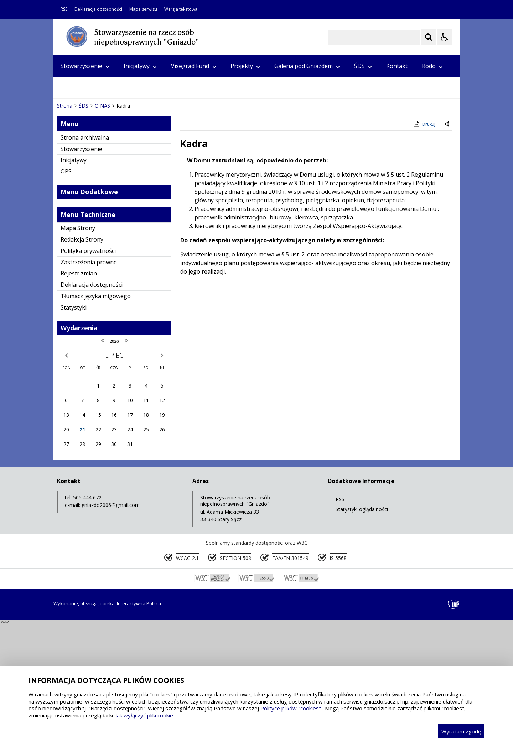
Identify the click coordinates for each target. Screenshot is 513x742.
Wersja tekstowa (180, 9)
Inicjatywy (140, 66)
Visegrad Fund (193, 66)
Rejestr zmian (79, 392)
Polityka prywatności (88, 369)
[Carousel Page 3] (136, 202)
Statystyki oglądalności (362, 627)
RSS (64, 9)
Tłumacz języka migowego (96, 414)
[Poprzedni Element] (87, 202)
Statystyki (74, 426)
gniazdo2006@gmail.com (111, 623)
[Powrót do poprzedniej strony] (447, 243)
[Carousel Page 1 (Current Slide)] (122, 202)
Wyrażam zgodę (461, 731)
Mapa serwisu (143, 9)
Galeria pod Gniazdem (307, 66)
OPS (66, 87)
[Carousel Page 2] (129, 202)
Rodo (432, 66)
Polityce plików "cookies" (290, 708)
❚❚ (68, 202)
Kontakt (397, 66)
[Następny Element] (105, 202)
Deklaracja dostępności (98, 9)
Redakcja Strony (82, 358)
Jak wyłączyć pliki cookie (144, 715)
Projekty (245, 66)
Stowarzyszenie (85, 66)
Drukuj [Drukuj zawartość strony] (423, 242)
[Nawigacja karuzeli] (96, 202)
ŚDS (363, 66)
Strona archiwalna (85, 256)
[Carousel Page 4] (143, 202)
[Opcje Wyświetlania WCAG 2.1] (444, 37)
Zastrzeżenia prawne (89, 380)
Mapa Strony (78, 347)
